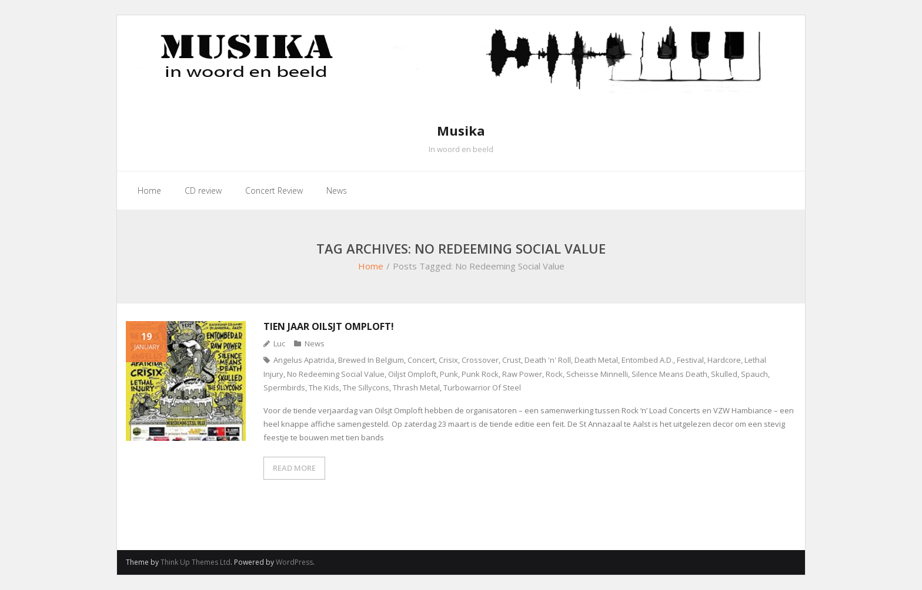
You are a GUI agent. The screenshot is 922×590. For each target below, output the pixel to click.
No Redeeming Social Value (336, 374)
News (315, 343)
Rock (554, 374)
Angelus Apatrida (304, 360)
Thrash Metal (416, 387)
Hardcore (724, 360)
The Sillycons (366, 387)
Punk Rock (480, 374)
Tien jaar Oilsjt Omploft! (328, 326)
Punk (449, 374)
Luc (279, 343)
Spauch (754, 374)
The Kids (324, 387)
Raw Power (522, 374)
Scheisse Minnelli (597, 374)
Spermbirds (284, 387)
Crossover (480, 360)
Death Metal (596, 360)
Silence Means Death (669, 374)
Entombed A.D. (647, 360)
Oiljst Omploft (412, 374)
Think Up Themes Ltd (195, 562)
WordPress (294, 562)
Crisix (448, 360)
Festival (690, 360)
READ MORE (294, 468)
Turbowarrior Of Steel (482, 387)
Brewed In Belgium (371, 360)
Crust (511, 360)
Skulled (724, 374)
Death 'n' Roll (548, 360)
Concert (421, 360)
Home (370, 266)
